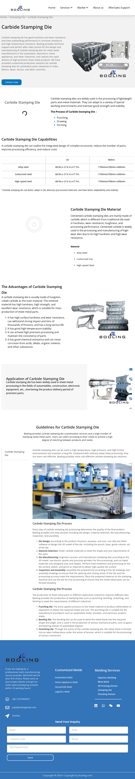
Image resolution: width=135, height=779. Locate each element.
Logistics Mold (62, 691)
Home (3, 17)
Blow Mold (103, 681)
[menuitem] (66, 7)
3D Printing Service (108, 685)
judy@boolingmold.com (24, 707)
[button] (33, 225)
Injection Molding (107, 677)
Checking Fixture (106, 694)
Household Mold (63, 686)
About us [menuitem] (98, 7)
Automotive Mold (63, 677)
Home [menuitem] (51, 7)
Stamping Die (17, 17)
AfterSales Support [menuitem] (119, 7)
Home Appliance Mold (66, 682)
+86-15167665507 (21, 699)
